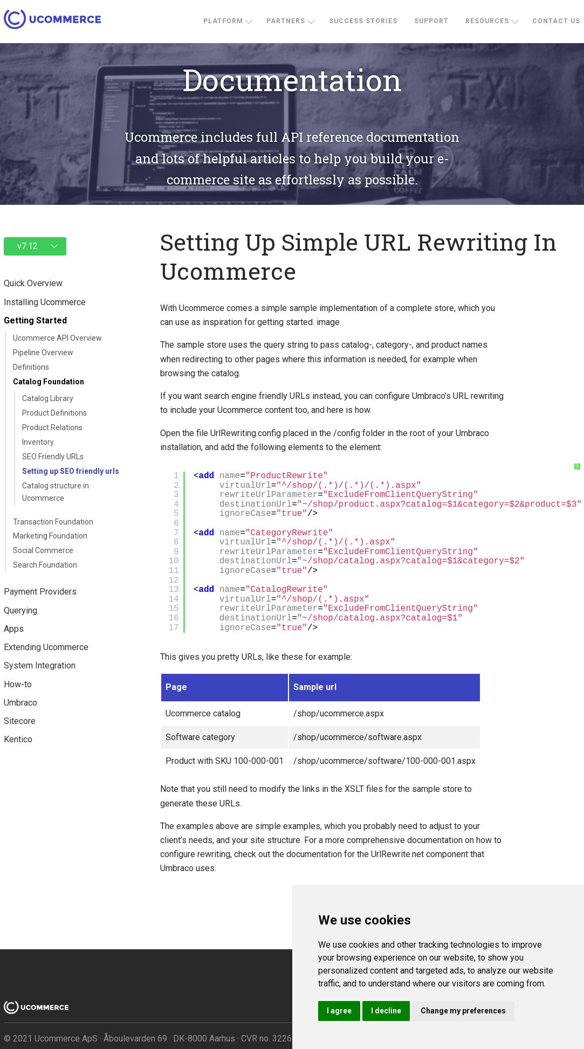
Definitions (31, 367)
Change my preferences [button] (463, 1010)
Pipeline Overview (43, 352)
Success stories (363, 21)
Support (431, 21)
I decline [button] (386, 1010)
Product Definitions (54, 413)
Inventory (38, 442)
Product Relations (52, 427)
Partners (285, 21)
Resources (487, 21)
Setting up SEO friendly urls (70, 471)
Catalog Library (47, 398)
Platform (223, 21)
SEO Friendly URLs (53, 456)
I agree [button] (339, 1010)
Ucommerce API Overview (57, 338)
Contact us (556, 21)
